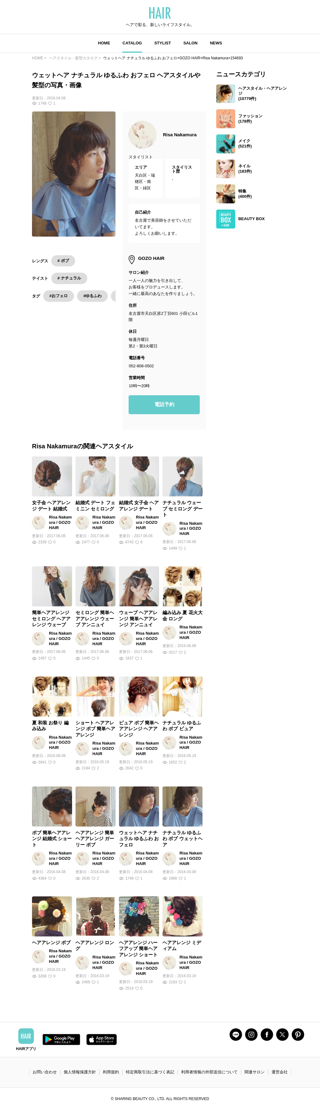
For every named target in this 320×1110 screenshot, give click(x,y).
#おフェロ (58, 295)
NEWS (216, 43)
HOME (104, 43)
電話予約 (164, 404)
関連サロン (255, 1072)
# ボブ (63, 260)
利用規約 (111, 1072)
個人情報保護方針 (80, 1072)
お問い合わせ (45, 1072)
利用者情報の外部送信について (209, 1072)
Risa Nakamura (179, 134)
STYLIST (162, 43)
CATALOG (132, 43)
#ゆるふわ (92, 295)
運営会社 (280, 1072)
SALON (190, 43)
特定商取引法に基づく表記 (150, 1072)
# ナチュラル (69, 278)
